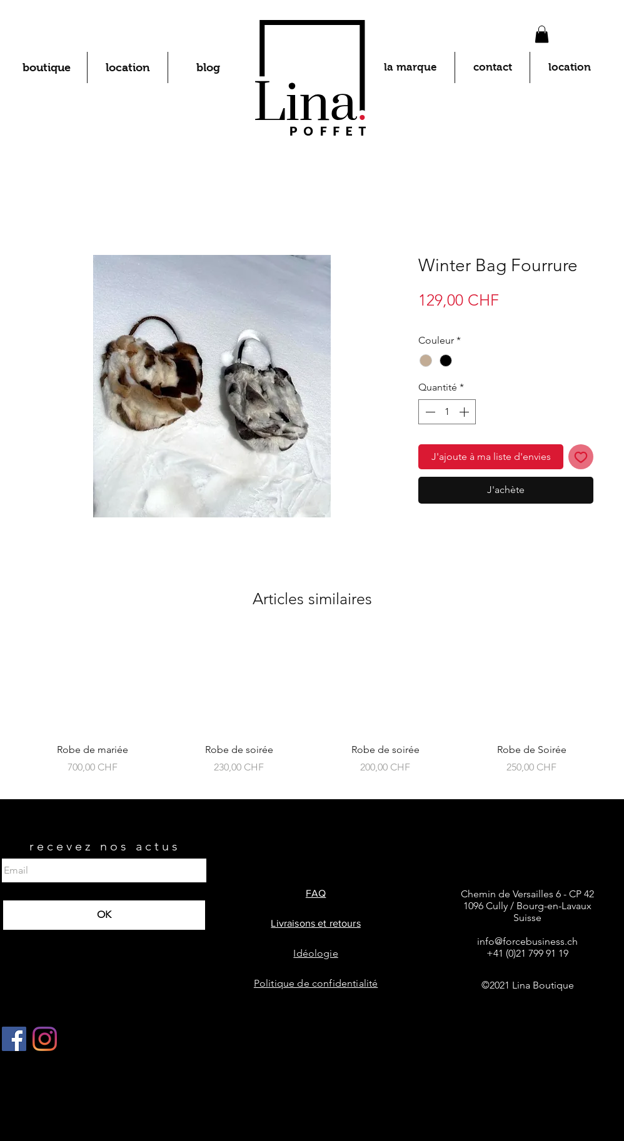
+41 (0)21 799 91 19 (527, 953)
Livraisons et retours (315, 923)
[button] (542, 34)
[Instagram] (45, 1039)
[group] (312, 710)
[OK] (104, 915)
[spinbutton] (447, 412)
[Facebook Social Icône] (14, 1039)
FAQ (316, 893)
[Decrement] (429, 412)
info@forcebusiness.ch (527, 941)
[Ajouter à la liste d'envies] (580, 456)
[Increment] (465, 412)
